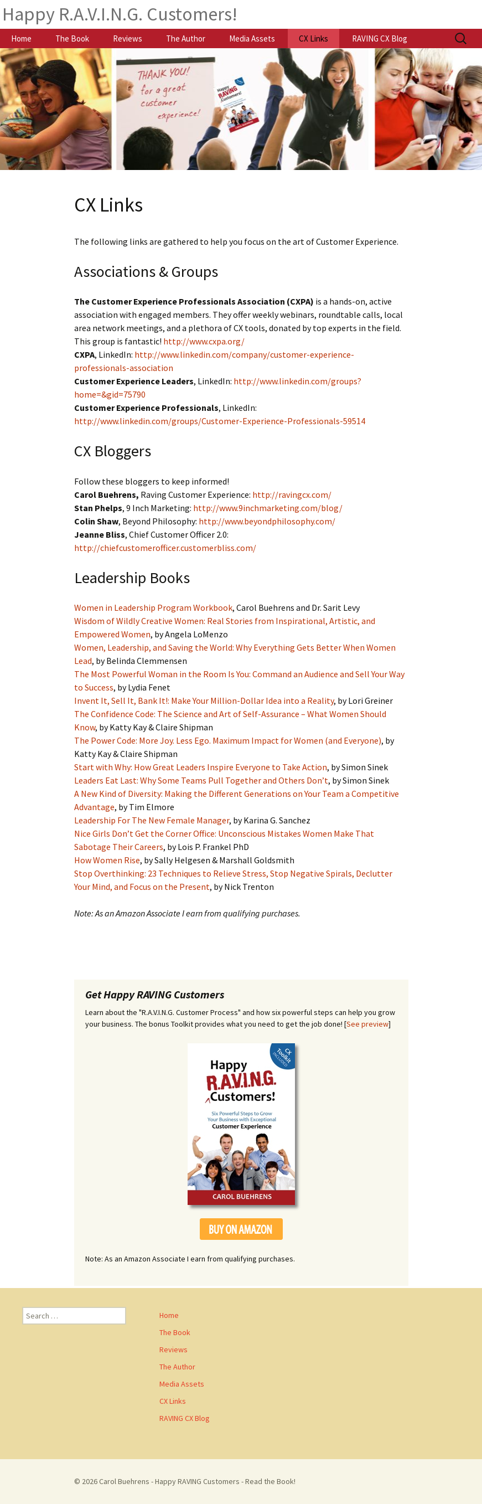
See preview (367, 1024)
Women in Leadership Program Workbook (153, 607)
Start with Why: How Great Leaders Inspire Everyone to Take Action (200, 766)
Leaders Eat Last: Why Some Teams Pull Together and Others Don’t (201, 780)
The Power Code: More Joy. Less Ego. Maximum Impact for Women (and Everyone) (227, 740)
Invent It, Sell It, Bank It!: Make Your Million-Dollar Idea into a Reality (204, 700)
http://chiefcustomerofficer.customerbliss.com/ (165, 547)
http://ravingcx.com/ (291, 494)
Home (21, 38)
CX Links (313, 38)
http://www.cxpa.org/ (204, 341)
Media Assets (252, 38)
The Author (185, 38)
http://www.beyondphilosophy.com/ (267, 521)
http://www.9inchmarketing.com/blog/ (268, 507)
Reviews (127, 38)
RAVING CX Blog (379, 38)
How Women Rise (107, 860)
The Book (72, 38)
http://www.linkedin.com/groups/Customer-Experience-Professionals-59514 (219, 420)
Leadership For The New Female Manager (151, 820)
